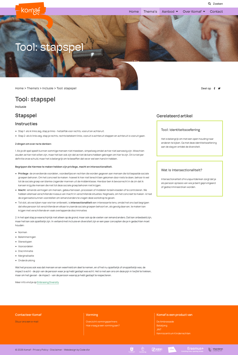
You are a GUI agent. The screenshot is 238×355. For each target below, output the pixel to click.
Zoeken (215, 3)
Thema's (33, 88)
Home (19, 88)
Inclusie (47, 88)
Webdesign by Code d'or (77, 349)
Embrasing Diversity (48, 282)
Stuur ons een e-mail (26, 321)
